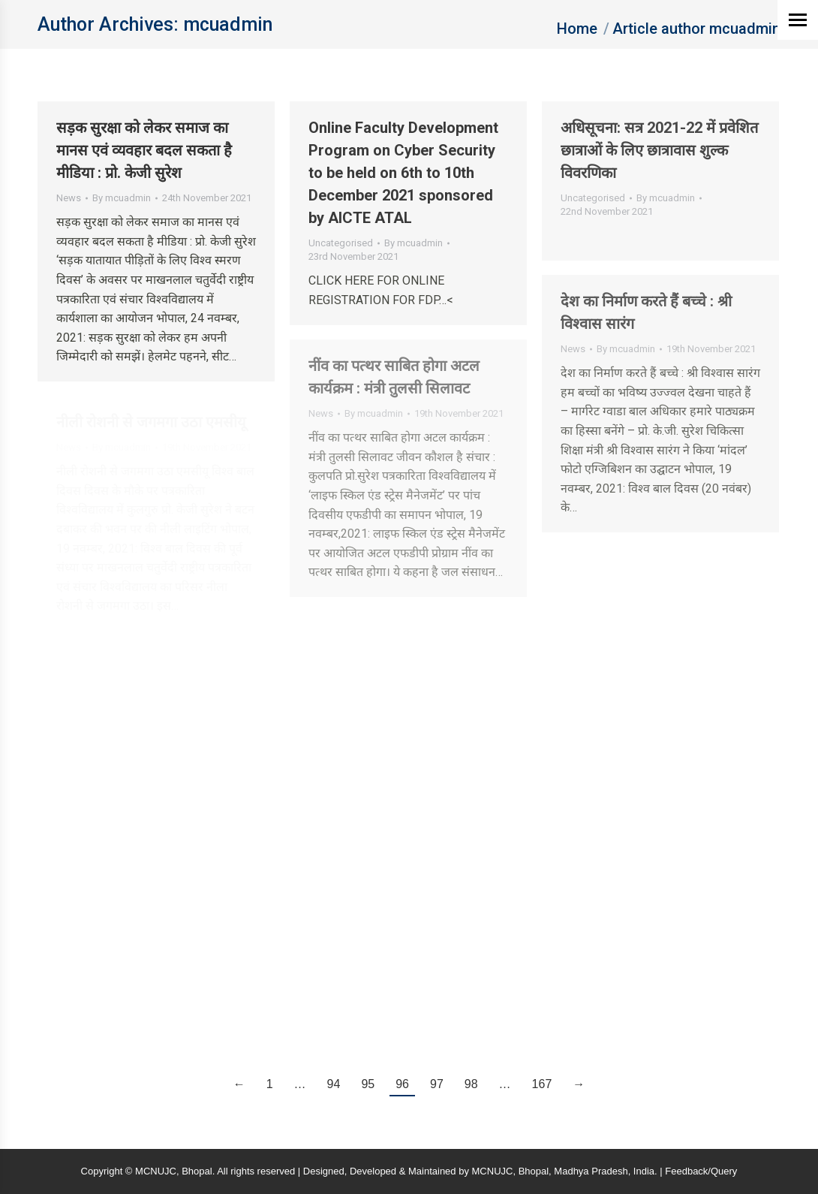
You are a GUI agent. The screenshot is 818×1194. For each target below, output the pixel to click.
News (68, 198)
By (121, 198)
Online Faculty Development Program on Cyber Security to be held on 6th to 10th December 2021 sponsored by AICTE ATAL (403, 173)
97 (437, 1084)
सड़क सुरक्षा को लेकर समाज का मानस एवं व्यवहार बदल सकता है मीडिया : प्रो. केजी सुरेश (144, 150)
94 (334, 1084)
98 (471, 1084)
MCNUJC (492, 1171)
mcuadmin (227, 24)
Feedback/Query (701, 1171)
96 (402, 1084)
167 (542, 1084)
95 (367, 1084)
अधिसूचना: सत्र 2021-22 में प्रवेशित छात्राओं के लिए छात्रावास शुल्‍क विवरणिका (659, 150)
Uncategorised (340, 243)
